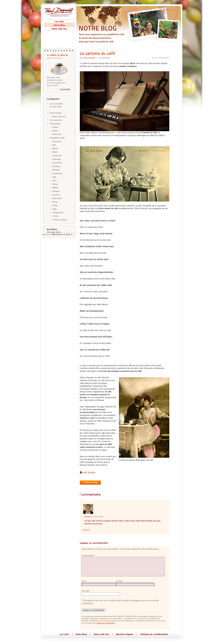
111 (48, 58)
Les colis (59, 21)
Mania (55, 131)
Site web (85, 591)
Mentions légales (124, 634)
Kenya (55, 184)
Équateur (56, 166)
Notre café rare (59, 28)
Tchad (55, 205)
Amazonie (56, 141)
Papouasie (57, 198)
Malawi (55, 187)
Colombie (56, 159)
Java (54, 180)
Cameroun (57, 155)
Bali (54, 145)
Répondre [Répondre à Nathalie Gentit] (87, 530)
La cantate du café (97, 53)
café (85, 472)
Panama (56, 195)
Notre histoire (56, 113)
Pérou (55, 202)
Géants (55, 127)
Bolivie (55, 148)
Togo (54, 209)
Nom (84, 581)
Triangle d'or (57, 212)
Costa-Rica (57, 163)
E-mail (119, 581)
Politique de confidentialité (154, 634)
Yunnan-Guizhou (59, 220)
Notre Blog (59, 25)
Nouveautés (55, 123)
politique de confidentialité (105, 623)
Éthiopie (56, 170)
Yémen (55, 216)
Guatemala (57, 173)
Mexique (56, 191)
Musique (91, 472)
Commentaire (88, 555)
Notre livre (56, 134)
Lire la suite (64, 89)
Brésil (54, 152)
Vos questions (56, 120)
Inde (54, 177)
